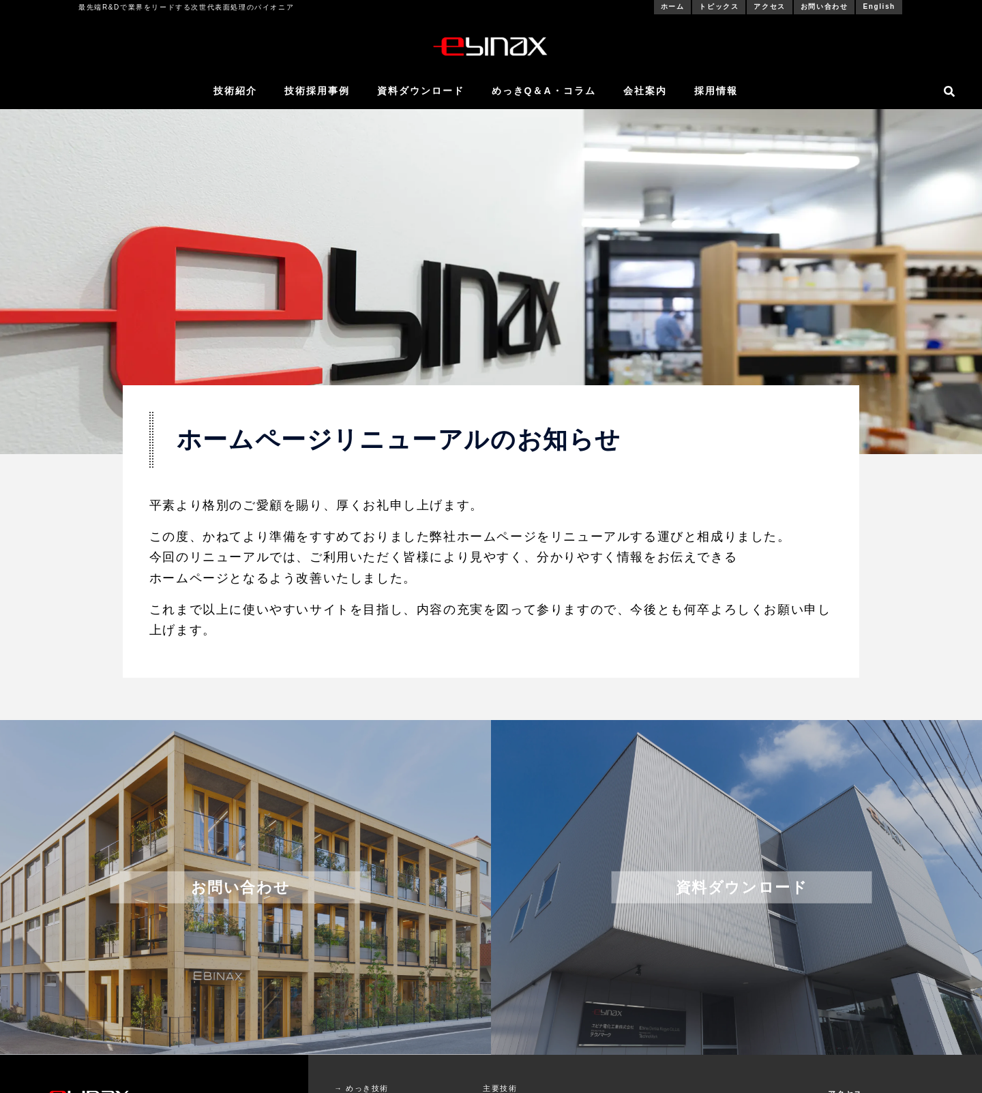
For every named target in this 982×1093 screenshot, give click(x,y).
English (879, 6)
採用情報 (716, 90)
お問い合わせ (824, 6)
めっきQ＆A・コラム (544, 90)
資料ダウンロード (420, 90)
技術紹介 (235, 90)
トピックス (719, 6)
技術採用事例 (317, 90)
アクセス (769, 6)
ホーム (673, 6)
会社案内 (645, 90)
